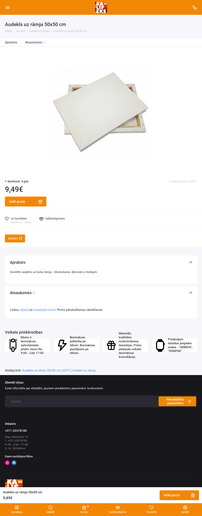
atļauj (24, 310)
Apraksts (11, 42)
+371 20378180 (16, 431)
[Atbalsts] (194, 7)
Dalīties (15, 238)
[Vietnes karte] (7, 7)
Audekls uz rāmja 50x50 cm (41, 370)
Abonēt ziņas (14, 382)
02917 (66, 370)
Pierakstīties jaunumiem (179, 401)
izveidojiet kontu (45, 310)
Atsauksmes (35, 42)
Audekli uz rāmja (84, 370)
